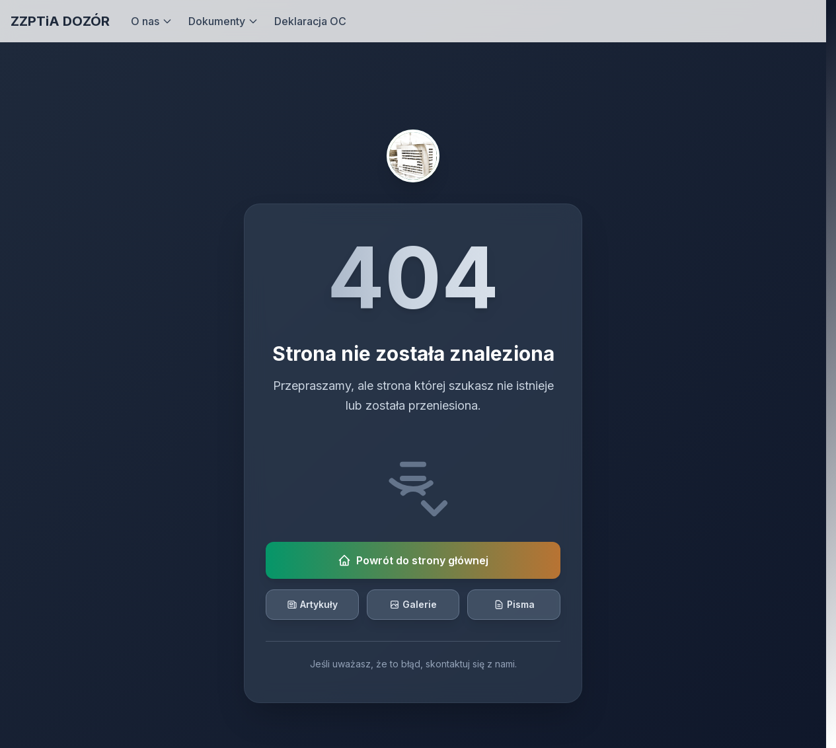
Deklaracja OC (310, 21)
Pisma (514, 604)
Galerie (413, 604)
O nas (151, 21)
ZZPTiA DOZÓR (60, 21)
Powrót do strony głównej (413, 560)
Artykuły (312, 604)
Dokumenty (223, 21)
